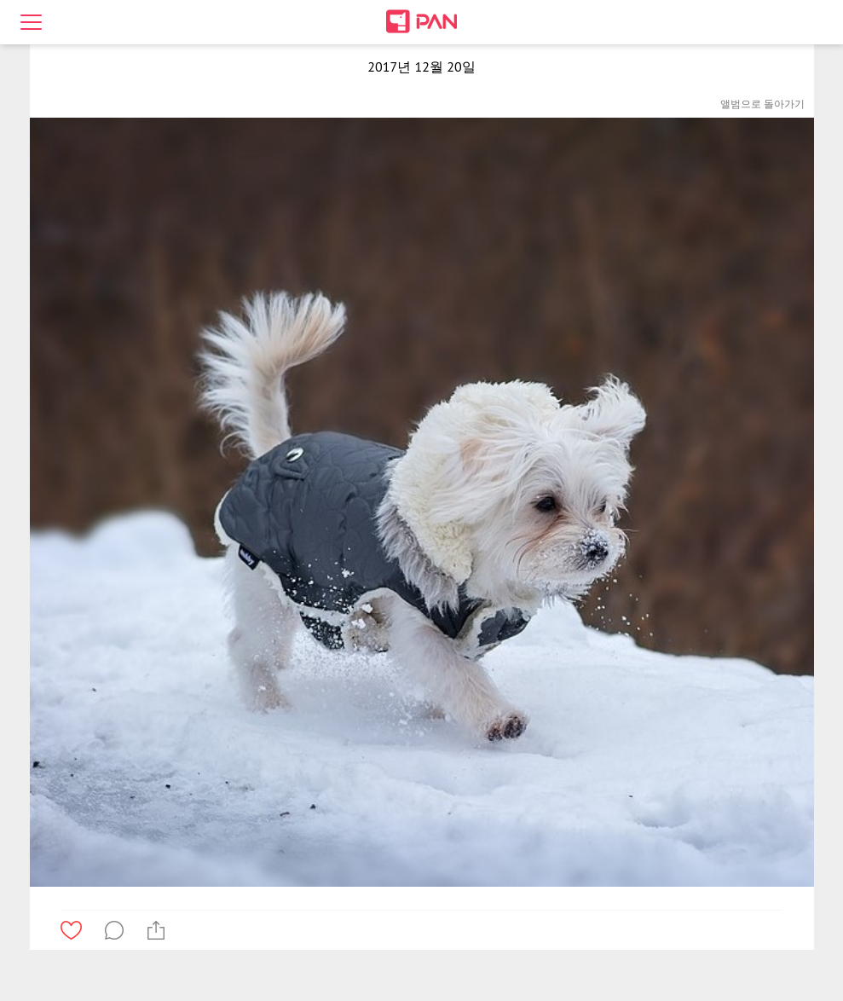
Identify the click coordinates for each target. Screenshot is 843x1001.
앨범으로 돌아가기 (762, 103)
